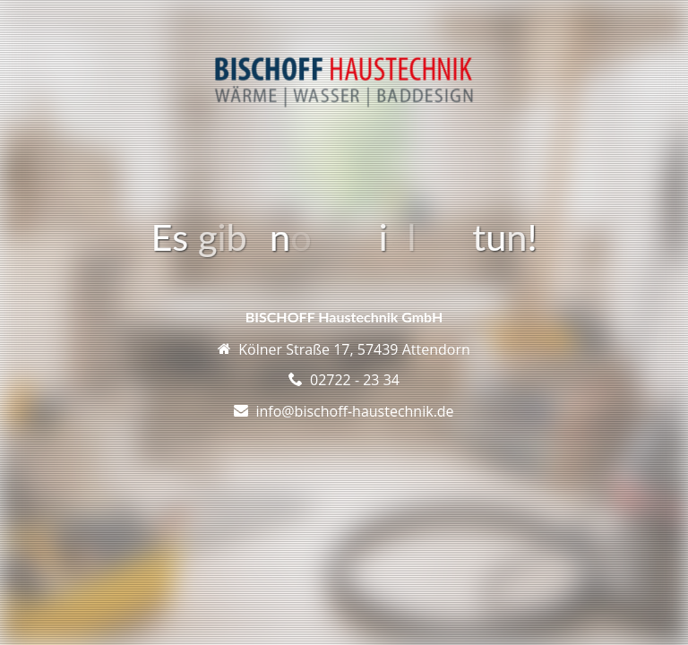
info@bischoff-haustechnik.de (354, 411)
